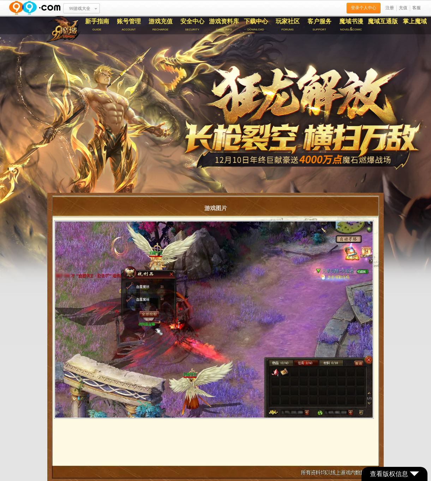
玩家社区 (288, 24)
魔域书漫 (351, 24)
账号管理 (129, 24)
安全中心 (192, 24)
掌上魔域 (415, 21)
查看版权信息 (394, 473)
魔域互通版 (383, 21)
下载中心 (256, 24)
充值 (403, 7)
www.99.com (34, 8)
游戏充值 (160, 24)
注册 (389, 7)
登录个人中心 (363, 7)
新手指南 (97, 24)
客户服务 (319, 24)
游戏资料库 (224, 24)
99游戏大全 (79, 8)
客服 (416, 7)
